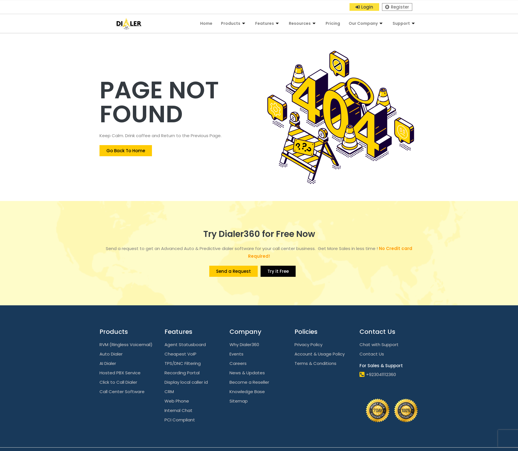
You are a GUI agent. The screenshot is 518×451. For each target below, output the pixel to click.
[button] (364, 7)
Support (404, 23)
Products (234, 23)
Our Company (366, 23)
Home (206, 23)
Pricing (333, 23)
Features (267, 23)
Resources (303, 23)
